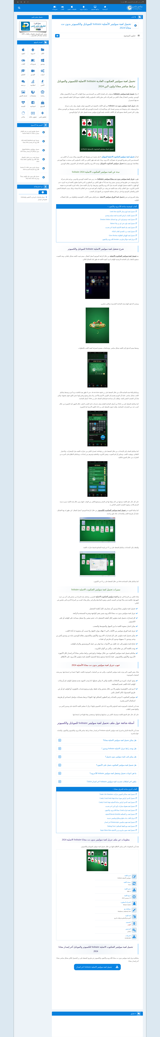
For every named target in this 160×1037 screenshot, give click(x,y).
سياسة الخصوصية (132, 2)
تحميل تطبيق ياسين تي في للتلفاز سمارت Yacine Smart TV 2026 (29, 132)
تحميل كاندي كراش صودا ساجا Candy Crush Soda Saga (116, 831)
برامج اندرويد (83, 7)
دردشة (23, 82)
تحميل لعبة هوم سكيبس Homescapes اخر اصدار (119, 855)
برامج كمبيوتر (95, 7)
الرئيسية (105, 7)
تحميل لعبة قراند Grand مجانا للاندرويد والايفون (119, 843)
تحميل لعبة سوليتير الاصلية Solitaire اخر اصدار (94, 968)
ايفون (23, 50)
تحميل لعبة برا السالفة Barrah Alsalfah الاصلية (119, 847)
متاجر (23, 114)
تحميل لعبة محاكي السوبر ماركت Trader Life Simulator (116, 827)
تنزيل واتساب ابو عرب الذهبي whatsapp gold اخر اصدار (34, 198)
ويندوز (42, 61)
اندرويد (33, 50)
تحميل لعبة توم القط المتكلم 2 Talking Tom (120, 859)
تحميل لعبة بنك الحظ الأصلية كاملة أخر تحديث (120, 244)
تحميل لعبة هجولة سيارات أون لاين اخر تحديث (120, 839)
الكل (42, 50)
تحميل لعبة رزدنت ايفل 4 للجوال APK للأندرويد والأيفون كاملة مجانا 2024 (29, 159)
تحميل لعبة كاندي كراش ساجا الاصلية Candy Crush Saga (116, 835)
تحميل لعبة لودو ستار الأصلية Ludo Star (122, 228)
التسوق (42, 103)
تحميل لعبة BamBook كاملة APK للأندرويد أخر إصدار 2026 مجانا (30, 141)
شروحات (55, 7)
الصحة (23, 103)
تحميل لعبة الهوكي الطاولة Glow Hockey (121, 251)
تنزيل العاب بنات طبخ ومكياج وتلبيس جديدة (120, 851)
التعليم (23, 71)
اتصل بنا (124, 2)
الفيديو (33, 71)
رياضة (42, 93)
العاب (62, 7)
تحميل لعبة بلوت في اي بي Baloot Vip (122, 240)
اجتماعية (33, 103)
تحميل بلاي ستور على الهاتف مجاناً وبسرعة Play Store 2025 (29, 177)
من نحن (141, 2)
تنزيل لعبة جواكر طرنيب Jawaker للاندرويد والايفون (118, 255)
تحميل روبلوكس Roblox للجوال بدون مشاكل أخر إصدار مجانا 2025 (29, 150)
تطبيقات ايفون (72, 7)
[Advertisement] (97, 60)
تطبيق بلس (42, 114)
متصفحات (33, 93)
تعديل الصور (23, 93)
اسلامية (33, 82)
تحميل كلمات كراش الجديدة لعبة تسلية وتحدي (119, 232)
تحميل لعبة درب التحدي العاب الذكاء (123, 247)
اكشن (42, 82)
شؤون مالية (33, 114)
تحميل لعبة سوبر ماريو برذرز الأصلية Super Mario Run (117, 862)
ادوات (42, 71)
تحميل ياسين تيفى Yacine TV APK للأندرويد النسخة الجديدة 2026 (29, 168)
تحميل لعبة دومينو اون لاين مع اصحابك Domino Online (117, 236)
